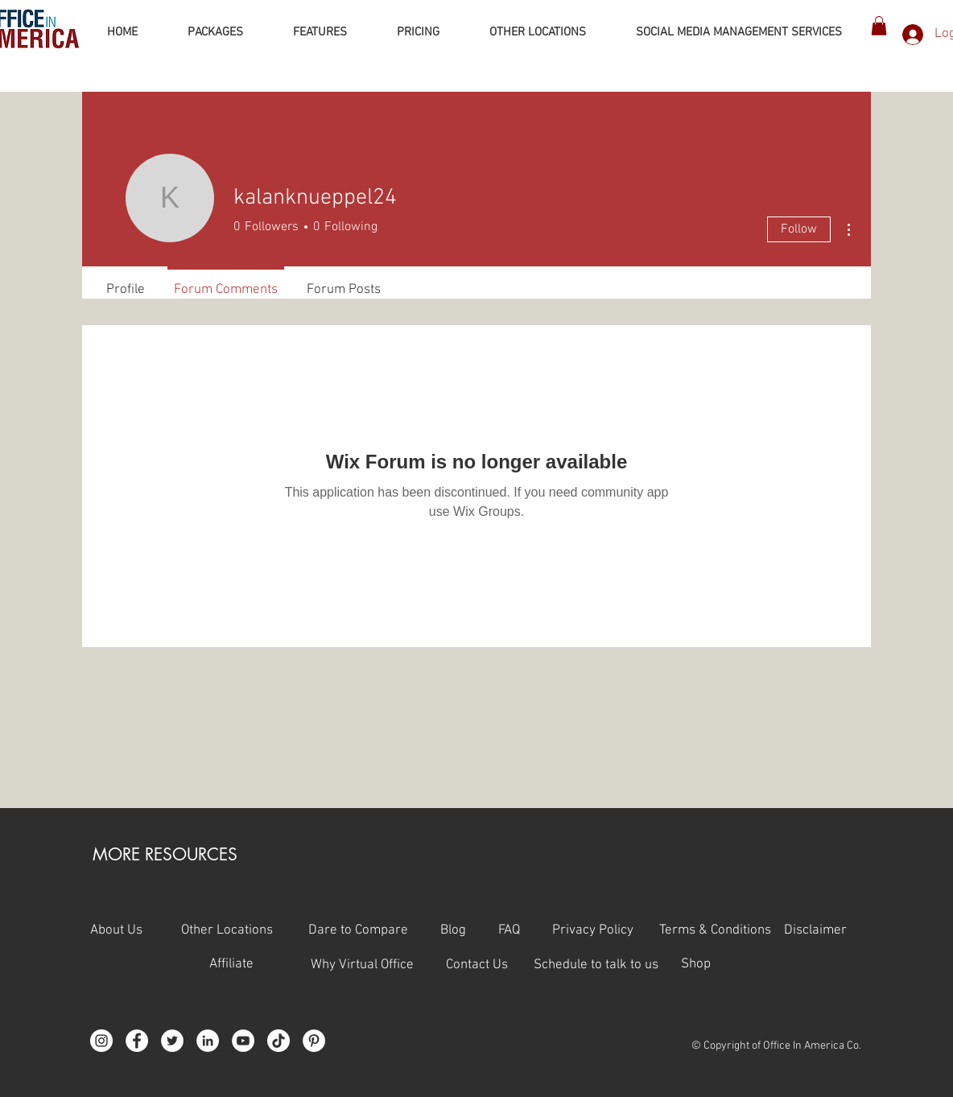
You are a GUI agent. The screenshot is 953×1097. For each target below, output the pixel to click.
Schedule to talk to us (596, 965)
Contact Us (490, 965)
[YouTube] (243, 1040)
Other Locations (227, 930)
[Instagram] (101, 1040)
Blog (453, 930)
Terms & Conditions (716, 930)
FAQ (525, 930)
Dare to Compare (358, 930)
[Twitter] (172, 1040)
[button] (879, 25)
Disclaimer (815, 930)
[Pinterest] (314, 1040)
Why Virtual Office (360, 965)
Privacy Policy (605, 930)
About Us (116, 930)
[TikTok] (278, 1040)
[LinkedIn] (207, 1040)
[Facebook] (137, 1040)
